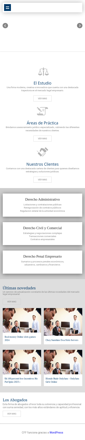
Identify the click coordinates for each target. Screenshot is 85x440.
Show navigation (7, 7)
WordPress (56, 432)
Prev (5, 25)
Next (79, 25)
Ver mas (42, 98)
